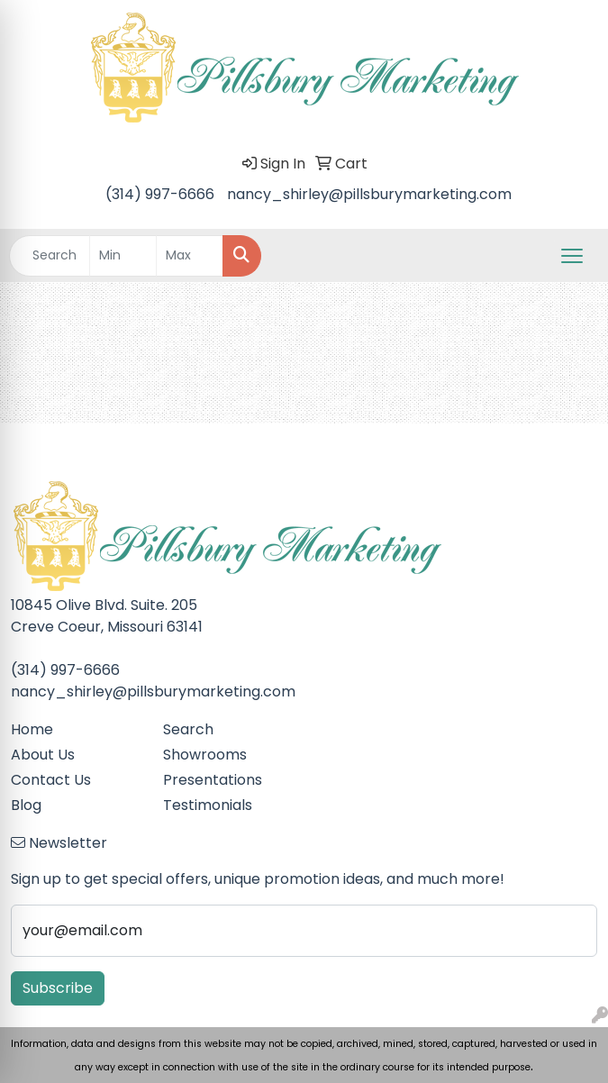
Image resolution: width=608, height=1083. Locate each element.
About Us (43, 754)
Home (32, 729)
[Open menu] (572, 256)
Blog (26, 805)
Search (188, 729)
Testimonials (207, 805)
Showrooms (205, 754)
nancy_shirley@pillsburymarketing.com (369, 194)
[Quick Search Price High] (189, 256)
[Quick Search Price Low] (123, 256)
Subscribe (58, 988)
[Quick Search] (49, 256)
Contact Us (51, 779)
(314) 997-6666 (159, 194)
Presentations (212, 779)
